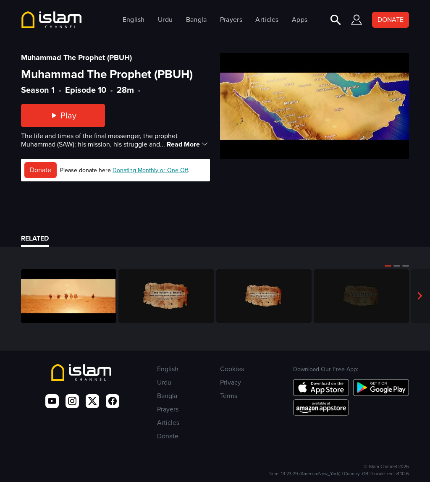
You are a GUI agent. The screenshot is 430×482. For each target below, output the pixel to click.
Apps (299, 19)
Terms (228, 396)
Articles (266, 19)
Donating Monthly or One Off (150, 170)
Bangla (196, 19)
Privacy (230, 382)
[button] (388, 266)
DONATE (391, 19)
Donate (40, 170)
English (134, 19)
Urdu (165, 19)
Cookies (232, 369)
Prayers (231, 19)
